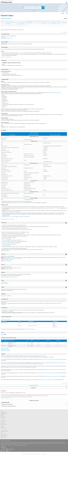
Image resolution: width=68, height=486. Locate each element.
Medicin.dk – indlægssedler (29, 443)
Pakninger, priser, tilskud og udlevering (49, 23)
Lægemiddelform (4, 321)
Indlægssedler (49, 387)
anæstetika (6, 237)
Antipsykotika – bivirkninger (10, 216)
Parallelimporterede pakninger (30, 329)
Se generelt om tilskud (5, 348)
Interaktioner (8, 23)
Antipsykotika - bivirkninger (56, 92)
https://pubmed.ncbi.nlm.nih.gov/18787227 (52, 376)
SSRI (4, 243)
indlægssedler (9, 0)
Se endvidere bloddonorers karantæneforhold (9, 277)
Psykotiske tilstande (4, 35)
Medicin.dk (55, 443)
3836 (10, 260)
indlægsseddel (4, 329)
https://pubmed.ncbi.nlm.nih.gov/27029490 (18, 367)
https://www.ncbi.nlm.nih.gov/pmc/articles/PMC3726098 (51, 372)
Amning (12, 21)
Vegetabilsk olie (55, 323)
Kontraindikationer (21, 23)
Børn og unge (3, 21)
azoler (5, 238)
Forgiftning (23, 22)
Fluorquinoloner (5, 240)
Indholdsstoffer (64, 22)
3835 (8, 260)
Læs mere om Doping (4, 283)
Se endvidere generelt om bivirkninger (7, 219)
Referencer (59, 23)
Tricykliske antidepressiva (6, 245)
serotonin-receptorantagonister (9, 242)
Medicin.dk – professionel (4, 443)
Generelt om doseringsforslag (6, 57)
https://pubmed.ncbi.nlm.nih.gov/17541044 (46, 379)
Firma (19, 22)
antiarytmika (6, 233)
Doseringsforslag (58, 21)
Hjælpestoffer (53, 22)
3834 (6, 260)
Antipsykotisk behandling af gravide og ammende (13, 258)
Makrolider (4, 241)
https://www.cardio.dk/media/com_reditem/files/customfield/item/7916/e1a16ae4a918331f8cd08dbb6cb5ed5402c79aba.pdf (23, 357)
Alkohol (8, 21)
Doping (52, 21)
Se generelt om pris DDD (5, 350)
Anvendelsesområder (28, 21)
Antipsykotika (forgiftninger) (7, 295)
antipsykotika (9, 234)
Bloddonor (41, 21)
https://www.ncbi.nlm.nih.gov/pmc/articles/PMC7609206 (51, 359)
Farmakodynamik (8, 22)
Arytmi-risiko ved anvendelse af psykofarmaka (13, 211)
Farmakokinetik (15, 22)
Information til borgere (48, 385)
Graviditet (43, 22)
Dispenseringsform (47, 21)
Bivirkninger (36, 21)
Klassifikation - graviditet (8, 259)
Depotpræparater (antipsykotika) (6, 38)
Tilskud (2, 340)
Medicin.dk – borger (17, 443)
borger (2, 0)
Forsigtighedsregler (29, 22)
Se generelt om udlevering (5, 349)
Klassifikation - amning (8, 269)
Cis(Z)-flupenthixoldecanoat (5, 319)
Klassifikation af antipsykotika (24, 216)
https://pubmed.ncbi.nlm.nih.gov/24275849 (58, 369)
